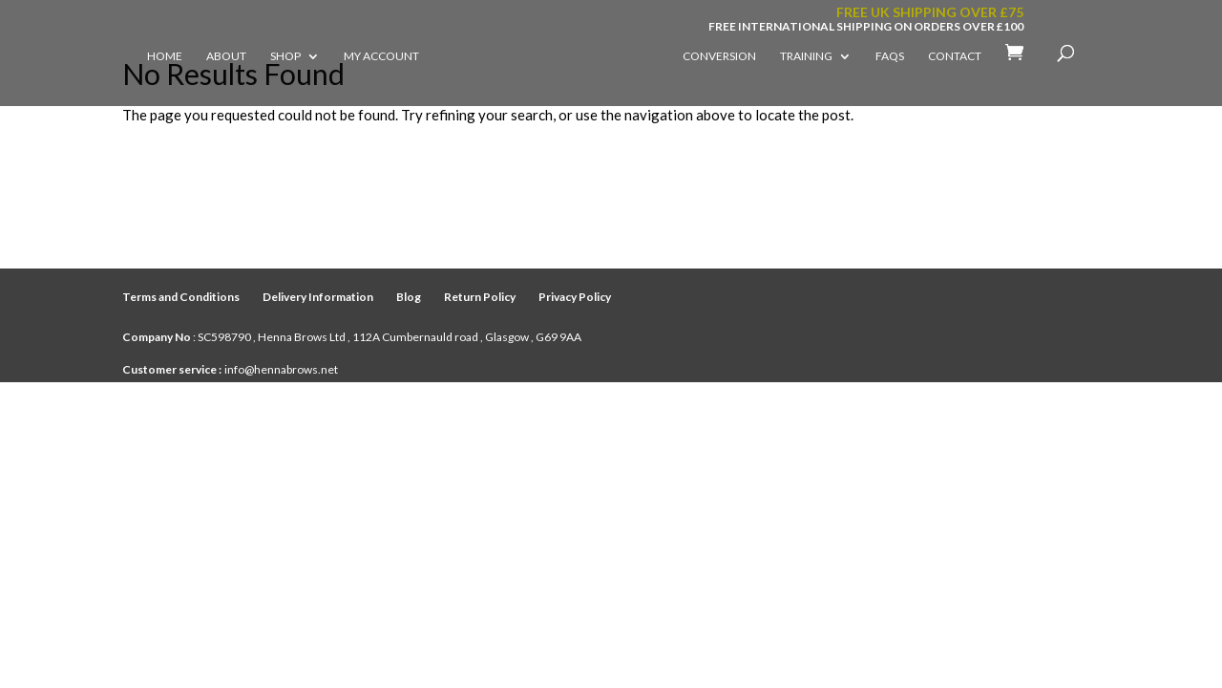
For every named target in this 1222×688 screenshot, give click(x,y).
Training (806, 56)
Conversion (719, 56)
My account (381, 56)
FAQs (889, 56)
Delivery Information (318, 297)
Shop (285, 56)
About (226, 56)
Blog (408, 297)
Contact (954, 56)
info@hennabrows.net (281, 369)
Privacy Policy (574, 297)
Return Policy (480, 297)
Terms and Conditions (181, 297)
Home (164, 56)
